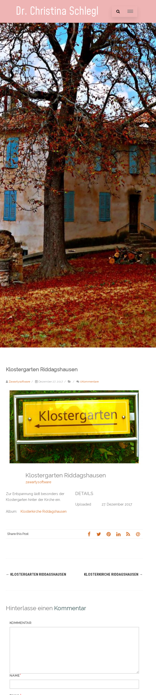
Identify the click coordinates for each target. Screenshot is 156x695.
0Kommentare (89, 381)
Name (15, 675)
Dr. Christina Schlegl (57, 11)
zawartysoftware (38, 482)
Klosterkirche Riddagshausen (44, 511)
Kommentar (21, 622)
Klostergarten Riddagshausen (36, 574)
